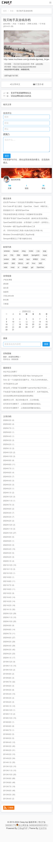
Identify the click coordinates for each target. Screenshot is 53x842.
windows (7, 251)
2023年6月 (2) (8, 509)
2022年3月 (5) (8, 553)
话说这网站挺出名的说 (21, 96)
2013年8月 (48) (9, 783)
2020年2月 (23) (9, 654)
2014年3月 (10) (9, 754)
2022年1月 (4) (8, 561)
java (5, 255)
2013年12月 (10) (9, 766)
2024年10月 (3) (9, 456)
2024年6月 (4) (8, 473)
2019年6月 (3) (8, 686)
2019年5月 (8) (8, 690)
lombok (6, 259)
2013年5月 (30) (9, 795)
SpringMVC (35, 255)
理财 (18, 255)
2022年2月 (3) (8, 557)
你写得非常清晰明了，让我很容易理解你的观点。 (22, 404)
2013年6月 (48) (9, 791)
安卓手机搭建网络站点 (21, 93)
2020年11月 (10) (9, 617)
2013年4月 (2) (8, 799)
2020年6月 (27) (9, 638)
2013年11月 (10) (9, 771)
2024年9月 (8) (8, 460)
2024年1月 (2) (8, 493)
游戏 (13, 263)
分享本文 (14, 84)
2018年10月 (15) (9, 718)
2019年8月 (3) (8, 678)
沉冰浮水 (43, 828)
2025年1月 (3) (8, 448)
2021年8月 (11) (9, 581)
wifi (27, 263)
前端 (44, 251)
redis (5, 267)
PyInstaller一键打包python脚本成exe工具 (19, 226)
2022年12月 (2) (9, 525)
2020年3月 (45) (9, 650)
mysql (45, 255)
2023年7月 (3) (8, 505)
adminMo (6, 24)
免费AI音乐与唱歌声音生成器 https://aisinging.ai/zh (23, 376)
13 (33, 322)
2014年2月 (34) (9, 758)
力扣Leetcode (8, 296)
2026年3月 (26, 311)
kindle (31, 251)
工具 (38, 251)
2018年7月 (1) (8, 730)
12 (26, 322)
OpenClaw (40, 267)
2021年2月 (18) (9, 605)
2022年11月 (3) (9, 529)
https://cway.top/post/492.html (24, 67)
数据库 (26, 255)
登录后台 (6, 359)
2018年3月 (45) (9, 746)
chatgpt (25, 267)
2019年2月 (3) (8, 702)
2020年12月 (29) (9, 614)
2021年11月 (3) (9, 569)
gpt (32, 267)
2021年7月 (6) (8, 585)
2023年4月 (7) (8, 513)
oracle (21, 259)
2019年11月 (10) (9, 666)
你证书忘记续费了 (10, 372)
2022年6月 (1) (8, 541)
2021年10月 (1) (9, 573)
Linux (43, 259)
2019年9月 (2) (8, 674)
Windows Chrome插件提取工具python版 (18, 235)
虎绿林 (6, 284)
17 (13, 324)
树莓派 (35, 259)
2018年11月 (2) (9, 714)
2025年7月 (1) (8, 428)
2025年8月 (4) (8, 424)
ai (18, 267)
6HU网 (6, 300)
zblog (23, 251)
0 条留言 (21, 24)
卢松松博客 (7, 280)
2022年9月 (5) (8, 537)
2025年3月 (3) (8, 440)
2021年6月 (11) (9, 589)
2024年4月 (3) (8, 481)
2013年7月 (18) (9, 787)
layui (28, 259)
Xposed (15, 251)
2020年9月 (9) (8, 626)
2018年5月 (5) (8, 738)
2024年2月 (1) (8, 489)
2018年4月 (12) (9, 742)
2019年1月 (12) (9, 706)
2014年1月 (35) (9, 762)
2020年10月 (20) (9, 622)
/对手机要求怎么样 (10, 384)
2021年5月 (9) (8, 593)
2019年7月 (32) (9, 682)
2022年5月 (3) (8, 545)
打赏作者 (38, 84)
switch (6, 263)
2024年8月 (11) (9, 465)
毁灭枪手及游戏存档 (21, 64)
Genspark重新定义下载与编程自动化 (17, 239)
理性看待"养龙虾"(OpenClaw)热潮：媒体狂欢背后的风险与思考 (28, 218)
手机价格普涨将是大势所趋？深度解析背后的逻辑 (22, 214)
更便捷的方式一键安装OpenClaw (16, 210)
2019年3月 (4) (8, 698)
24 (13, 327)
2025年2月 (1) (8, 444)
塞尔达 (20, 263)
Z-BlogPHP (23, 828)
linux (33, 263)
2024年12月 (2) (9, 453)
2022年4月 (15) (9, 549)
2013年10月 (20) (9, 775)
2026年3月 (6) (8, 420)
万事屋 (6, 304)
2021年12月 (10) (9, 565)
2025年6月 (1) (8, 432)
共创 (11, 11)
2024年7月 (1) (8, 469)
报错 (13, 259)
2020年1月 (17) (9, 658)
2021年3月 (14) (9, 601)
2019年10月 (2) (9, 670)
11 (20, 322)
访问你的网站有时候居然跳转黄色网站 (18, 396)
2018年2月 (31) (9, 750)
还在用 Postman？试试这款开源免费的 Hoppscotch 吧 (24, 202)
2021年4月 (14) (9, 597)
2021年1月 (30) (9, 610)
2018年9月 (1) (8, 722)
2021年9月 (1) (8, 577)
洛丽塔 (6, 292)
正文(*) (6, 134)
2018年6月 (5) (8, 734)
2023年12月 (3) (9, 497)
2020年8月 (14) (9, 630)
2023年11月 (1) (9, 501)
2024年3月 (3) (8, 485)
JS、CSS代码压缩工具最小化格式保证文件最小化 (23, 230)
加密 (40, 263)
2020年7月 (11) (9, 634)
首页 (5, 11)
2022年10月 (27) (9, 533)
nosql (12, 267)
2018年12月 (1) (9, 710)
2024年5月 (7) (8, 477)
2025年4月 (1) (8, 436)
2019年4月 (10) (9, 694)
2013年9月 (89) (9, 778)
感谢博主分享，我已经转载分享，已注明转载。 (22, 400)
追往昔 (6, 288)
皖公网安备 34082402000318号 (31, 825)
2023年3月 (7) (8, 517)
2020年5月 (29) (9, 642)
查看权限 (14, 359)
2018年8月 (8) (8, 726)
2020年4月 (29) (9, 646)
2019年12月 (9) (9, 662)
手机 (11, 255)
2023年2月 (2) (8, 521)
